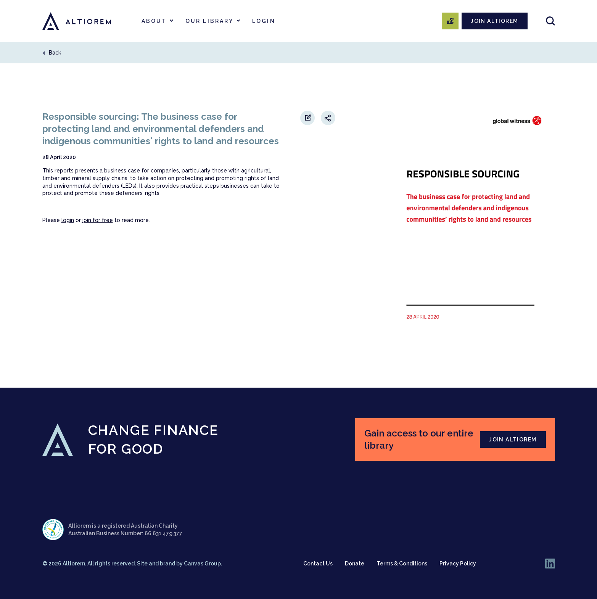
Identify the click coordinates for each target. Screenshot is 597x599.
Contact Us (318, 563)
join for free (97, 220)
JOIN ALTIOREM (494, 21)
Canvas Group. (203, 563)
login (67, 220)
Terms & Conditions (402, 563)
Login (263, 21)
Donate (354, 563)
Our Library (209, 21)
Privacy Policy (457, 563)
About (154, 21)
